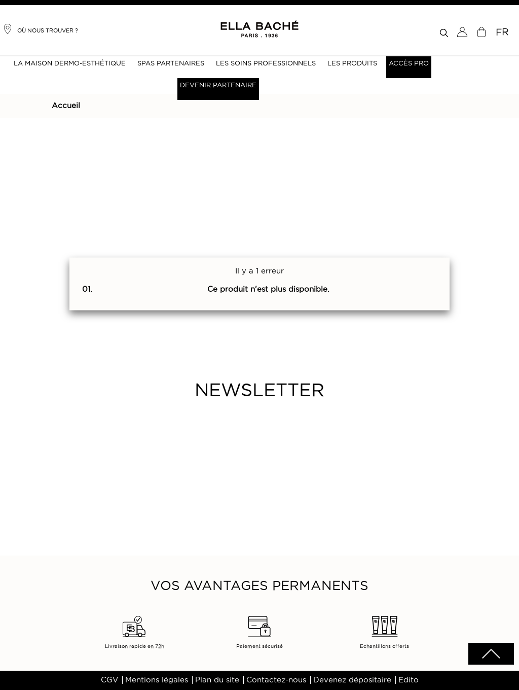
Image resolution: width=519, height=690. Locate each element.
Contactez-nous (276, 680)
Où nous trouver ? (40, 29)
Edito (408, 680)
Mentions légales (156, 680)
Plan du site (217, 680)
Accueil (66, 105)
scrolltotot (491, 654)
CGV (109, 680)
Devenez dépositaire (352, 680)
